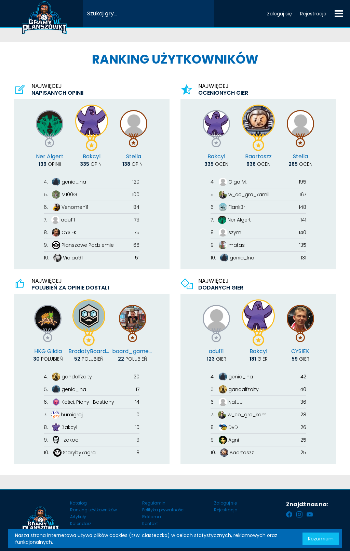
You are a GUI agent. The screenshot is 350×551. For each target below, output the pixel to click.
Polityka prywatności (163, 510)
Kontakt (150, 523)
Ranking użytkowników (93, 510)
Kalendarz (80, 523)
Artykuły (78, 517)
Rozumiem (321, 538)
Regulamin (153, 503)
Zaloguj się (279, 13)
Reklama (151, 517)
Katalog (78, 503)
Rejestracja (313, 13)
